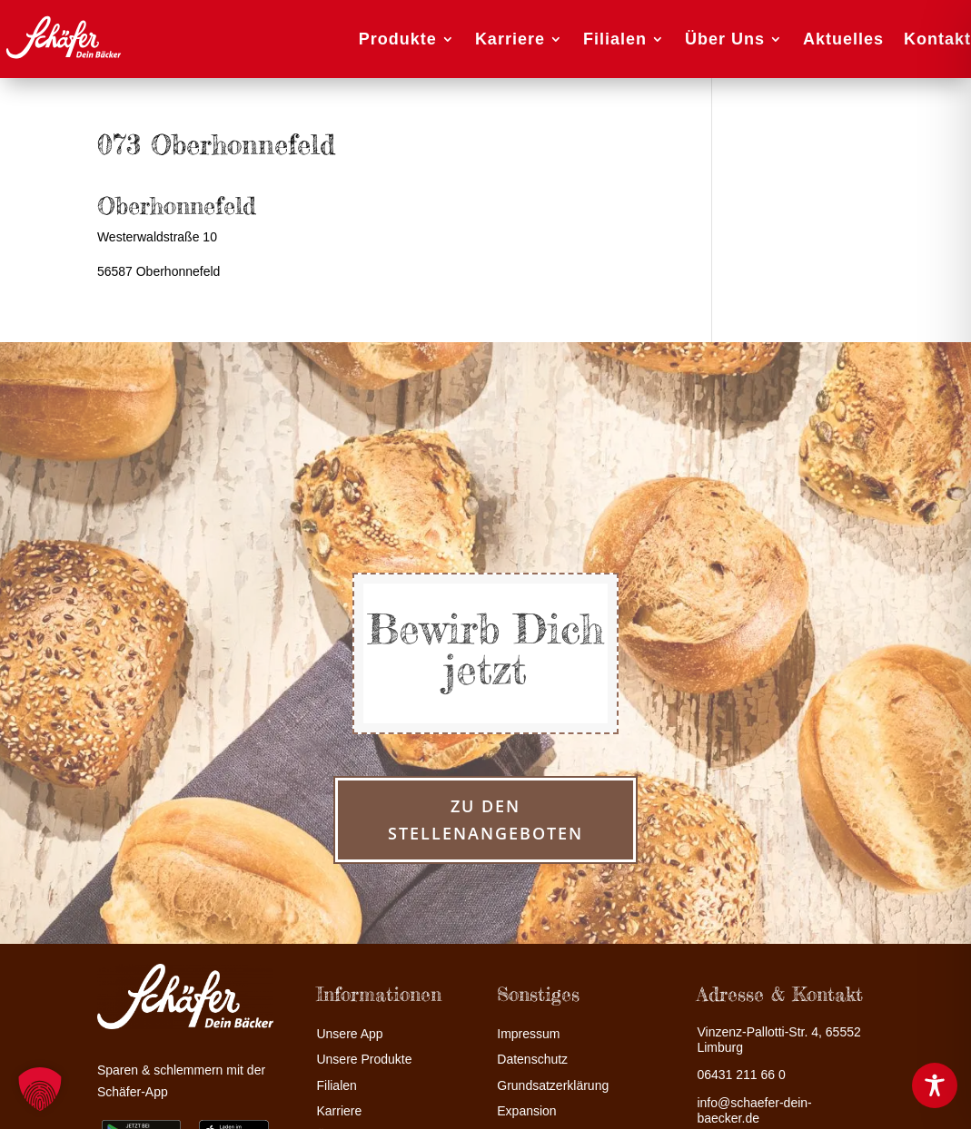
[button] (40, 1089)
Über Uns (725, 39)
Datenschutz (532, 1059)
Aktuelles (843, 39)
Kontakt (937, 39)
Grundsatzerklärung (553, 1086)
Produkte (398, 39)
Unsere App (349, 1034)
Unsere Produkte (363, 1059)
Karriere (510, 39)
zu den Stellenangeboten (485, 820)
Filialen (615, 39)
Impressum (528, 1034)
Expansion (526, 1111)
